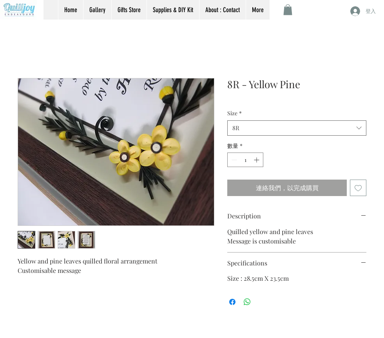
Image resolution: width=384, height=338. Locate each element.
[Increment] (257, 160)
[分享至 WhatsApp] (247, 302)
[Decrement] (233, 160)
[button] (287, 9)
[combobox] (296, 128)
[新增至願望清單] (358, 188)
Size (234, 113)
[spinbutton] (245, 160)
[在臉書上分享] (232, 302)
